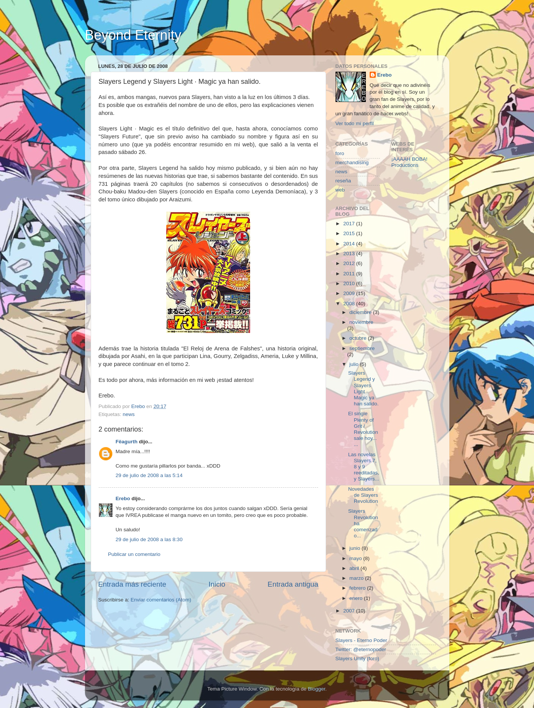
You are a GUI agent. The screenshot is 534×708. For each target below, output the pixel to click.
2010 (349, 283)
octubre (359, 338)
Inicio (217, 584)
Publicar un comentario (134, 554)
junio (356, 548)
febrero (358, 588)
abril (355, 568)
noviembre (361, 322)
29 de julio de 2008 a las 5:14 (149, 475)
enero (357, 598)
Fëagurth (127, 441)
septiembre (362, 348)
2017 (349, 223)
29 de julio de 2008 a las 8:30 (149, 539)
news (129, 414)
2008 (349, 303)
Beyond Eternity (133, 35)
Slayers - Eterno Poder (362, 640)
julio (355, 364)
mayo (357, 558)
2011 (349, 273)
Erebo (123, 498)
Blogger (316, 689)
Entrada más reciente (132, 584)
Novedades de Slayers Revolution (363, 495)
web (340, 190)
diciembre (361, 312)
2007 (349, 611)
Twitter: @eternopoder (361, 649)
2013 (349, 253)
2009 (349, 293)
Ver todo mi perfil (355, 123)
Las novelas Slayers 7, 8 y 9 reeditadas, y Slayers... (363, 467)
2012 (349, 263)
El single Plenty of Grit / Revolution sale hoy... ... (363, 429)
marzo (357, 578)
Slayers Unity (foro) (358, 658)
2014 (349, 243)
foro (340, 153)
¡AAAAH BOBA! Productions (409, 162)
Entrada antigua (293, 584)
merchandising (352, 162)
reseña (343, 181)
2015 (349, 233)
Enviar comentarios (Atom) (161, 600)
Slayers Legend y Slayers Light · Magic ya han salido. (363, 388)
